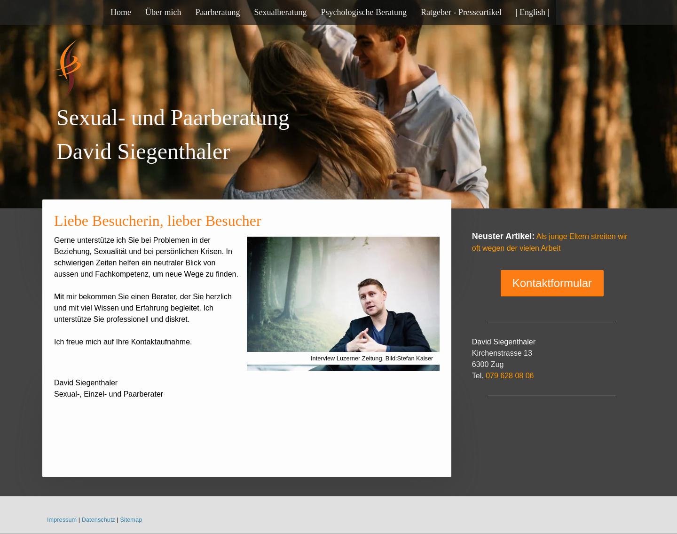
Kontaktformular (552, 283)
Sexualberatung (280, 12)
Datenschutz (98, 519)
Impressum (62, 519)
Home (120, 12)
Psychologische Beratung (363, 12)
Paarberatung (217, 12)
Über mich (163, 12)
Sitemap (131, 519)
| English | (532, 12)
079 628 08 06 (510, 376)
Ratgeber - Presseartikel (461, 12)
